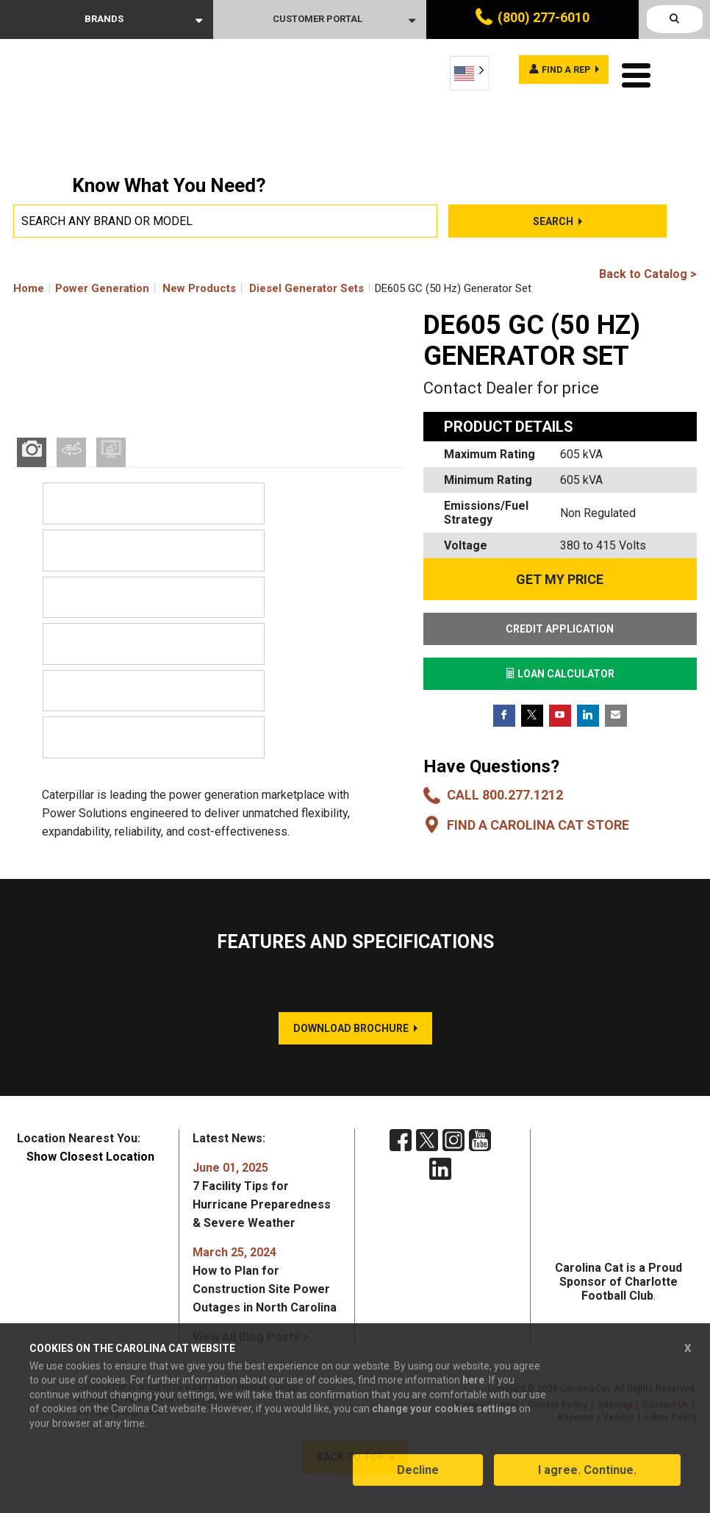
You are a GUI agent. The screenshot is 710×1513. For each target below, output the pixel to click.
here (473, 1389)
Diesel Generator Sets (306, 288)
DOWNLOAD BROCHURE (351, 1047)
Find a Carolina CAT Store (538, 825)
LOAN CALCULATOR (559, 674)
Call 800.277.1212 (505, 794)
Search (553, 221)
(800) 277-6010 (543, 17)
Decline (418, 1479)
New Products (199, 288)
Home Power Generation (81, 288)
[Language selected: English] (470, 73)
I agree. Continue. (587, 1479)
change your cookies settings (444, 1417)
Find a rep (555, 72)
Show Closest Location (90, 1176)
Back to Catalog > (648, 274)
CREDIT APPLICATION (560, 629)
